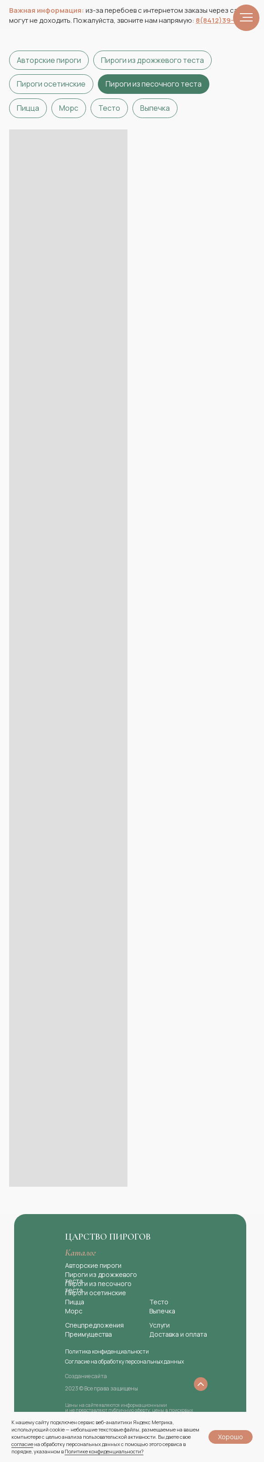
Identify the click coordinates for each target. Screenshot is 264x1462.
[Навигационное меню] (246, 17)
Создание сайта (86, 1376)
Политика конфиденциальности (107, 1351)
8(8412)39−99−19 (225, 20)
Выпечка (155, 108)
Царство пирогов (108, 1236)
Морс (68, 108)
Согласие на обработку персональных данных (124, 1361)
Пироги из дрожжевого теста (152, 60)
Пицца (28, 108)
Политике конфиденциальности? (104, 1451)
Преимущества (88, 1334)
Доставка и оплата (178, 1334)
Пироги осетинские (51, 84)
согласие (22, 1444)
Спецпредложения (94, 1325)
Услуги (159, 1325)
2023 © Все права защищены (101, 1388)
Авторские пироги (49, 60)
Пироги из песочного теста (154, 84)
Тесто (109, 108)
